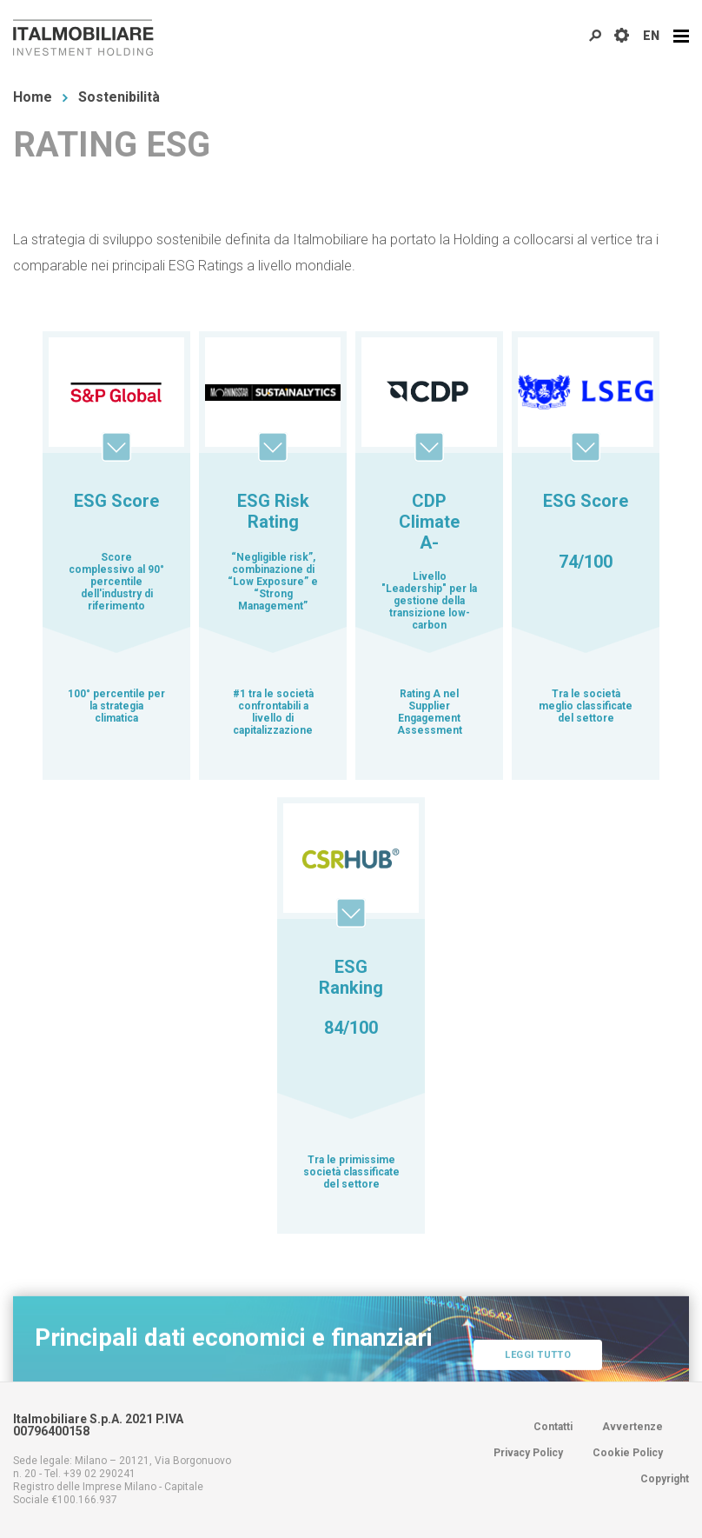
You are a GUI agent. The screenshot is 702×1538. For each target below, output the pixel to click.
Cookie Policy (628, 1453)
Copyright (664, 1479)
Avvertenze (632, 1426)
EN (651, 36)
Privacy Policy (528, 1453)
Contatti (553, 1426)
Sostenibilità (119, 97)
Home (32, 97)
